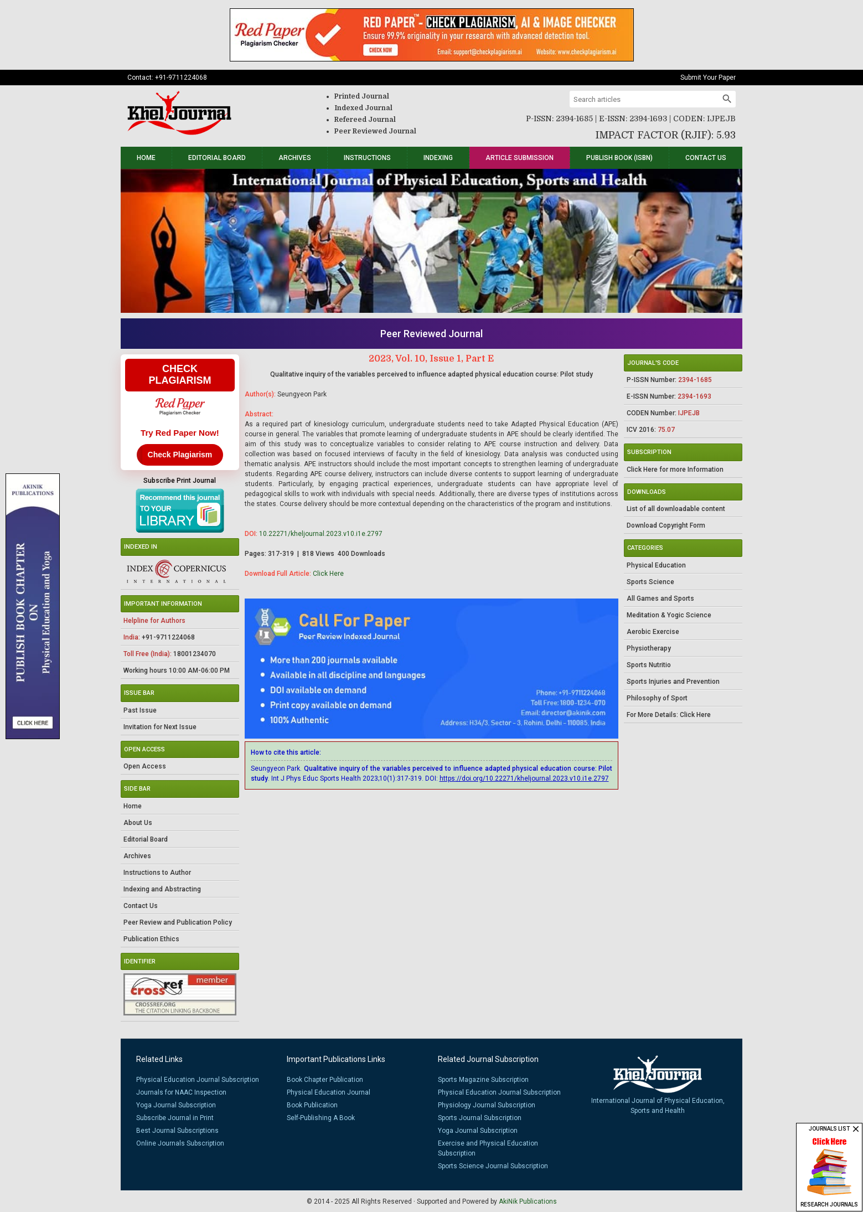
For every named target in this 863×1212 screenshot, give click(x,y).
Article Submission (519, 158)
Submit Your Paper (708, 77)
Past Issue (140, 710)
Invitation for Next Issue (160, 727)
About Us (137, 823)
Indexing (438, 158)
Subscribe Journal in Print (175, 1118)
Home (146, 158)
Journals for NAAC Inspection (181, 1092)
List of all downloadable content (676, 509)
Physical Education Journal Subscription (197, 1080)
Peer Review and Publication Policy (177, 922)
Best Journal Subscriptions (177, 1130)
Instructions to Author (157, 872)
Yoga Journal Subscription (176, 1105)
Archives (294, 158)
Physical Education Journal (328, 1092)
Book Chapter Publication (325, 1080)
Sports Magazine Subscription (483, 1080)
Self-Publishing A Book (321, 1118)
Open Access (144, 766)
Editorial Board (217, 158)
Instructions (367, 158)
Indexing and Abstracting (162, 889)
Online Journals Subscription (180, 1143)
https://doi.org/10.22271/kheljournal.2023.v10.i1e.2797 (524, 778)
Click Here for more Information (675, 469)
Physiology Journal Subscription (486, 1105)
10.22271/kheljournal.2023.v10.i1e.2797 (321, 534)
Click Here (328, 573)
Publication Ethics (151, 939)
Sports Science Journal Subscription (493, 1166)
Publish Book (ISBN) (619, 158)
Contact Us (705, 158)
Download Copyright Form (666, 525)
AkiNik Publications (528, 1201)
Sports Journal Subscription (479, 1118)
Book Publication (312, 1105)
